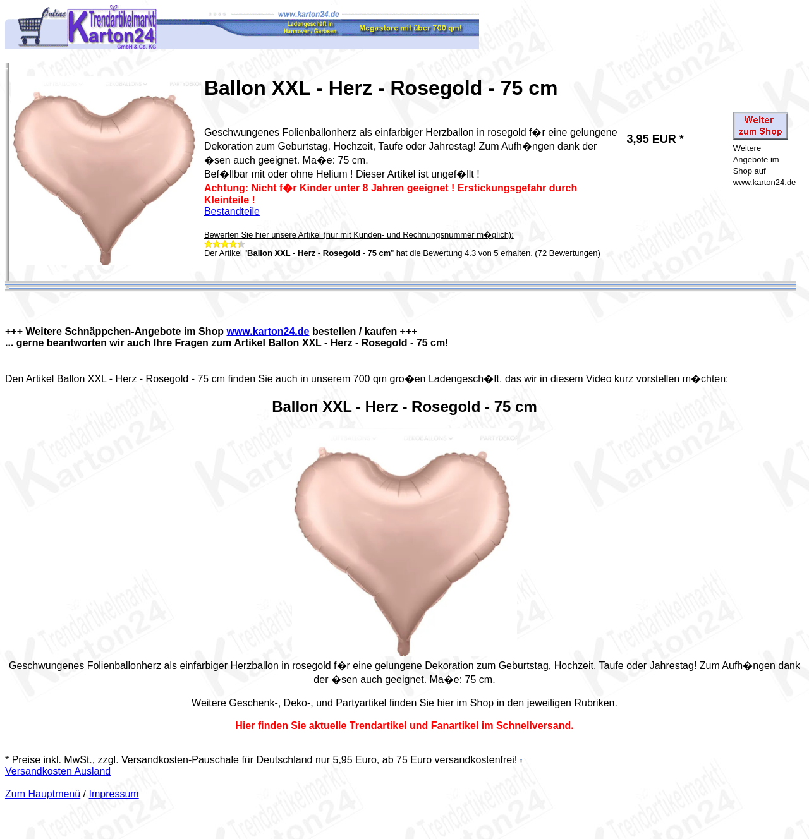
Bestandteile (232, 211)
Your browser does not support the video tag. (404, 542)
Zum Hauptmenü (42, 793)
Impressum (114, 793)
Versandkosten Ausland (58, 771)
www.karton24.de (267, 331)
